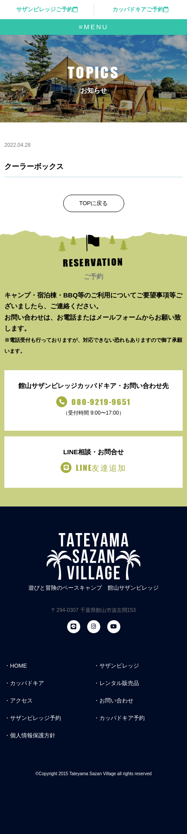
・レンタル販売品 (116, 683)
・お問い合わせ (113, 700)
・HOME (15, 665)
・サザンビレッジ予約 (32, 718)
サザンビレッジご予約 (47, 9)
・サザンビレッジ (116, 665)
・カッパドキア (24, 683)
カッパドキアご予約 (140, 9)
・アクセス (18, 700)
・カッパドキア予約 (119, 718)
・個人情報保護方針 (29, 735)
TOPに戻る (93, 203)
